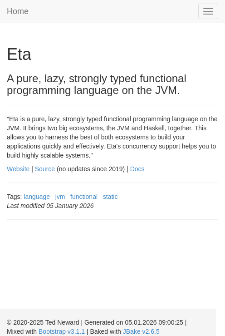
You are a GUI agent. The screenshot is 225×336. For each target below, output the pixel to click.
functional (84, 196)
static (110, 196)
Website (18, 169)
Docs (137, 169)
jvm (60, 196)
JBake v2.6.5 (141, 331)
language (37, 196)
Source (45, 169)
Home (18, 11)
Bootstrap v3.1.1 (62, 331)
